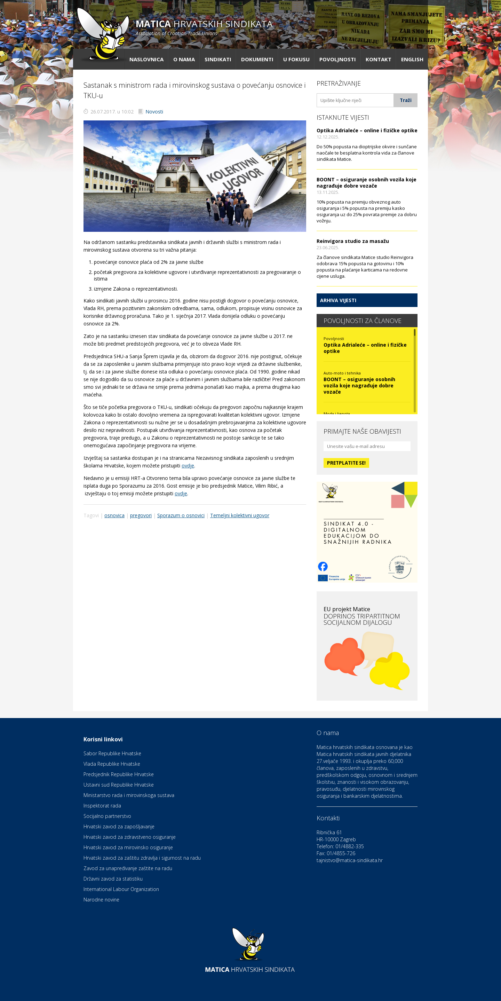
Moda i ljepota (337, 413)
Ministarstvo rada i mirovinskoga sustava (129, 795)
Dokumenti (257, 59)
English (412, 59)
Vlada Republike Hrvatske (112, 763)
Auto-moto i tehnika (342, 373)
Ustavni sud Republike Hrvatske (119, 784)
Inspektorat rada (102, 805)
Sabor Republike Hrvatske (112, 753)
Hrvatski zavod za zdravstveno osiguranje (130, 837)
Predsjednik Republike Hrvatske (119, 774)
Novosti (154, 111)
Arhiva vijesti (338, 300)
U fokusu (296, 59)
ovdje (188, 465)
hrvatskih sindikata (204, 27)
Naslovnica (146, 59)
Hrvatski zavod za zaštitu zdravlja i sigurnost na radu (142, 857)
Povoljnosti (337, 59)
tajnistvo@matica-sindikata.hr (350, 860)
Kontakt (378, 59)
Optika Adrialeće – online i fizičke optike (367, 130)
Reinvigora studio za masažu (353, 241)
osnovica (114, 515)
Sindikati (218, 59)
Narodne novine (101, 899)
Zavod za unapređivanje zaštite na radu (128, 868)
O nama (184, 59)
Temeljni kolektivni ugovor (239, 515)
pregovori (141, 515)
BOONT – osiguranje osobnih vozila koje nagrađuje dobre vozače (366, 182)
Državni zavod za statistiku (113, 878)
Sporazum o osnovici (181, 515)
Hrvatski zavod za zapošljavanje (119, 826)
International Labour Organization (121, 889)
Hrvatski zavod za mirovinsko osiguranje (128, 847)
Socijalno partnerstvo (107, 816)
